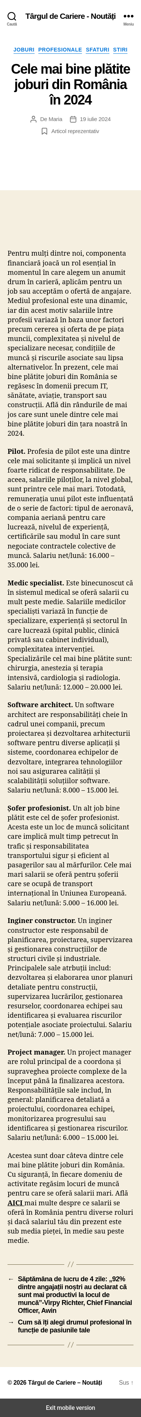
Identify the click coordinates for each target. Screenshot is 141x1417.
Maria (55, 119)
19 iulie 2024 (95, 119)
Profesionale (60, 50)
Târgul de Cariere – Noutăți (65, 1382)
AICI (15, 1202)
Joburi (24, 50)
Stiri (120, 50)
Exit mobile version (70, 1407)
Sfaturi (97, 50)
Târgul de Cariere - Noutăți (70, 16)
